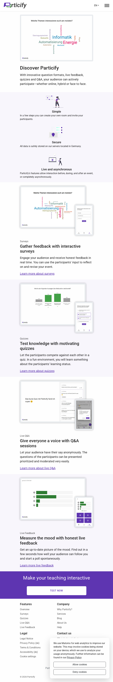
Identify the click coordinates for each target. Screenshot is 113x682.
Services (61, 613)
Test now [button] (56, 590)
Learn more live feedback (37, 565)
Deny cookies (80, 672)
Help (59, 627)
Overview (24, 609)
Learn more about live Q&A (38, 468)
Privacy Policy (74, 657)
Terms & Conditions (30, 647)
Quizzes (24, 618)
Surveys (24, 613)
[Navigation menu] (106, 5)
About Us (62, 622)
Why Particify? (64, 609)
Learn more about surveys (37, 273)
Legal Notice (26, 638)
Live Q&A (24, 622)
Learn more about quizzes (37, 371)
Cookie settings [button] (28, 656)
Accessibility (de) (29, 652)
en (95, 5)
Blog (59, 618)
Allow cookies (80, 664)
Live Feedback (27, 627)
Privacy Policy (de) (29, 643)
